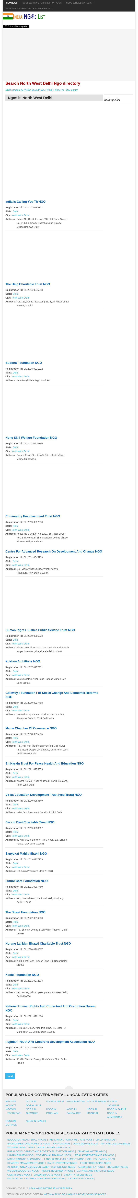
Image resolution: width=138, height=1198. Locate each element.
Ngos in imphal (96, 1101)
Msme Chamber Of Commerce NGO (31, 728)
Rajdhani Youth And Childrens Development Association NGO (50, 1041)
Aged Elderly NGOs (91, 1167)
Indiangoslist (112, 99)
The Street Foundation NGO (25, 912)
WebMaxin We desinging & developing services (75, 1194)
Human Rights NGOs (20, 1155)
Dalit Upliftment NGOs (62, 1163)
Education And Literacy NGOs (27, 1139)
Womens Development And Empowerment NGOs (38, 1147)
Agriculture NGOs (85, 1143)
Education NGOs (117, 1167)
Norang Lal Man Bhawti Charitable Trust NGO (38, 943)
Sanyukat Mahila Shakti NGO (26, 853)
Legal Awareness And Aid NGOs (94, 1155)
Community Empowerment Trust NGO (32, 516)
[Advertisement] (69, 53)
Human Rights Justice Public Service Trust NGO (40, 630)
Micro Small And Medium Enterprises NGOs (35, 1178)
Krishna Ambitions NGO (22, 661)
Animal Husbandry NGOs (58, 1170)
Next (10, 1076)
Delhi (15, 211)
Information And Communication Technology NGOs (41, 1167)
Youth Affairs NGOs (80, 1178)
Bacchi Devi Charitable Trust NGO (29, 822)
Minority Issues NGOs (78, 1174)
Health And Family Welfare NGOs (71, 1139)
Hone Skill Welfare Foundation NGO (31, 437)
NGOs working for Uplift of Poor (42, 3)
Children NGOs (105, 1139)
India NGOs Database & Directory (50, 1188)
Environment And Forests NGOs (28, 1143)
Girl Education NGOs (101, 1159)
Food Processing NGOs (95, 1163)
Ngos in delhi (55, 1101)
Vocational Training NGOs (53, 1155)
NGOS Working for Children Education (27, 8)
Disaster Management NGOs (25, 1163)
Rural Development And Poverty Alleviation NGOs (41, 1151)
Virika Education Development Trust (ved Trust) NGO (43, 794)
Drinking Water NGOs (91, 1151)
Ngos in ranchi (36, 1121)
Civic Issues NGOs (19, 1174)
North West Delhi (20, 215)
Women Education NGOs (23, 1170)
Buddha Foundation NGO (23, 363)
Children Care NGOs (47, 1174)
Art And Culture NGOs (115, 1143)
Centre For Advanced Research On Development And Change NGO (53, 551)
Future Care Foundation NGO (26, 881)
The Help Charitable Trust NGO (27, 284)
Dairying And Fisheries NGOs (95, 1170)
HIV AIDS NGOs (61, 1143)
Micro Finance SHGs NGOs (24, 1159)
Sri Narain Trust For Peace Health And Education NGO (44, 763)
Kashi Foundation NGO (22, 975)
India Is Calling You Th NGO (25, 201)
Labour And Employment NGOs (64, 1159)
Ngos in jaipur (116, 1109)
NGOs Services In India (78, 3)
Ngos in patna (76, 1101)
